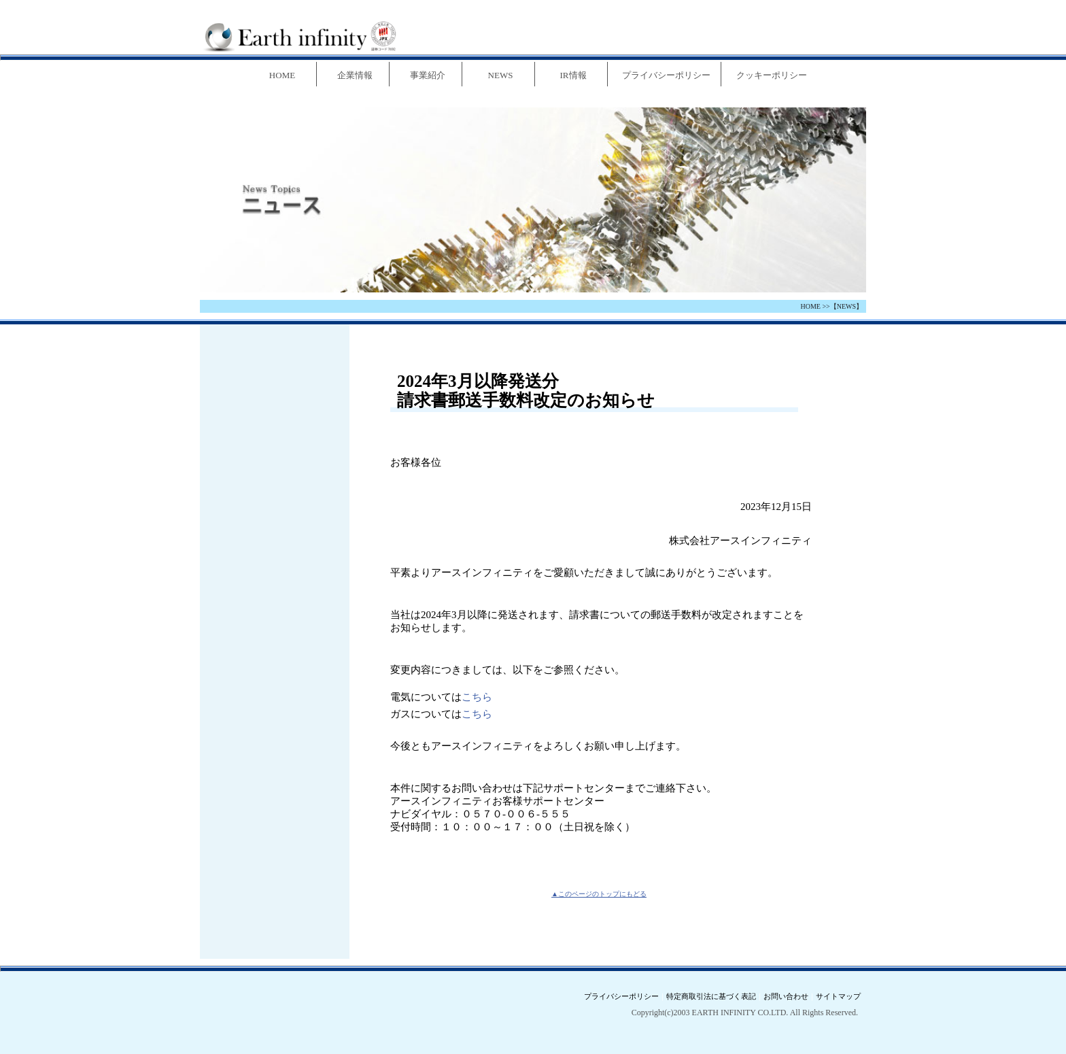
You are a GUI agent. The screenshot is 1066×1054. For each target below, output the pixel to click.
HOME (810, 306)
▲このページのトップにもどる (599, 894)
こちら (477, 697)
